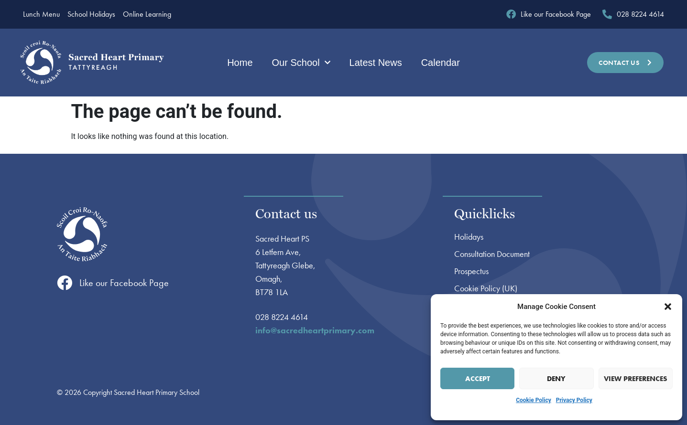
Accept (477, 378)
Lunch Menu (41, 14)
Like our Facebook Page (124, 282)
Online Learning (147, 14)
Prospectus (471, 271)
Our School (301, 62)
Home (239, 62)
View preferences (635, 378)
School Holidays (91, 14)
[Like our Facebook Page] (64, 282)
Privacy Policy (574, 400)
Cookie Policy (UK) (485, 288)
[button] (668, 306)
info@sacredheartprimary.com (314, 330)
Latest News (375, 62)
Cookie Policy (533, 400)
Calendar (440, 62)
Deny (556, 378)
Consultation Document (492, 254)
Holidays (468, 237)
